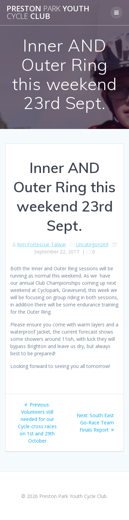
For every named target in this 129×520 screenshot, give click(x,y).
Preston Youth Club (48, 12)
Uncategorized (92, 244)
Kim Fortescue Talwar (41, 244)
